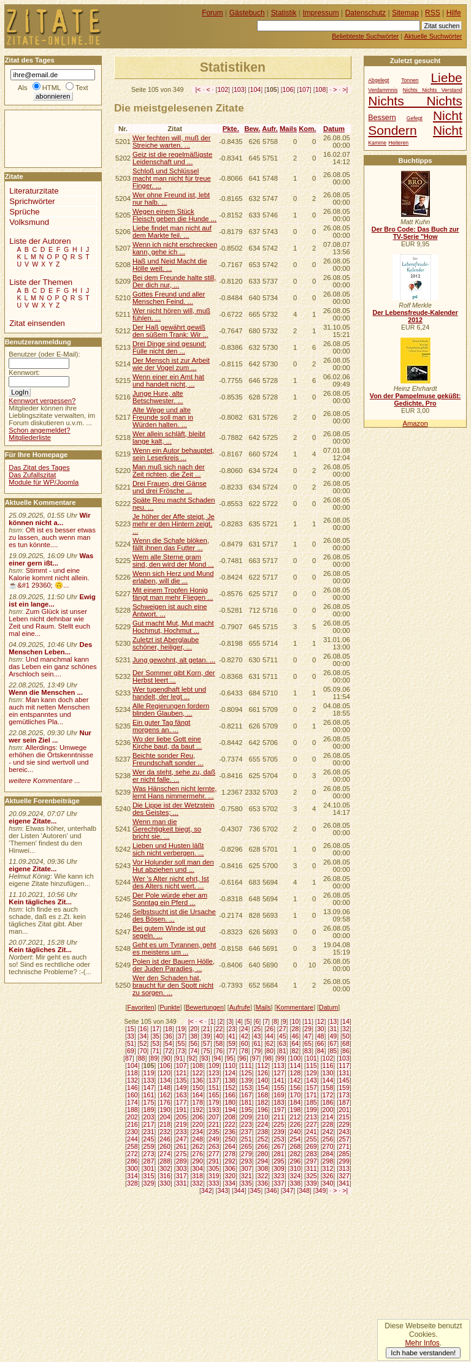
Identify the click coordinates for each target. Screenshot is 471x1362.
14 (346, 1021)
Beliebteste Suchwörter (365, 36)
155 (279, 1087)
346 (271, 1190)
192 (197, 1109)
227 (311, 1124)
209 (246, 1117)
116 (328, 1065)
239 (279, 1131)
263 (214, 1146)
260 (164, 1146)
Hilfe (453, 13)
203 (149, 1117)
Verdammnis (382, 90)
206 (197, 1117)
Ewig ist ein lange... (52, 600)
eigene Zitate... (32, 821)
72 (168, 1050)
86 (346, 1050)
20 (193, 1028)
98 (268, 1058)
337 (279, 1183)
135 (181, 1080)
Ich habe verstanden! (423, 1352)
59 (232, 1043)
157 (311, 1087)
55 (181, 1043)
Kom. (307, 128)
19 (181, 1028)
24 (244, 1028)
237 (246, 1131)
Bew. (252, 128)
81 (282, 1050)
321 (246, 1175)
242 (328, 1131)
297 (311, 1161)
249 (214, 1139)
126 (262, 1072)
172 (328, 1095)
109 (214, 1065)
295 (279, 1161)
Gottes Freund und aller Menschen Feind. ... (168, 297)
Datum (334, 128)
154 (262, 1087)
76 (219, 1050)
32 (346, 1028)
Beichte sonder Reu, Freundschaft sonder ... (168, 759)
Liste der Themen (40, 282)
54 (168, 1043)
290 (197, 1161)
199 (311, 1109)
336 (262, 1183)
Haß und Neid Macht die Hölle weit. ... (169, 264)
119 (149, 1072)
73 (181, 1050)
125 (246, 1072)
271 (344, 1146)
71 (155, 1050)
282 (295, 1153)
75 (206, 1050)
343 (222, 1190)
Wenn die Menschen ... (46, 692)
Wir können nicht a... (49, 519)
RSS (432, 13)
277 (214, 1153)
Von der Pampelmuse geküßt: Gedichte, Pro (415, 399)
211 (279, 1117)
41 (232, 1036)
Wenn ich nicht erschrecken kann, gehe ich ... (174, 248)
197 (279, 1109)
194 (230, 1109)
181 (246, 1102)
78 (244, 1050)
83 (308, 1050)
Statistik (284, 13)
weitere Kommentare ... (44, 780)
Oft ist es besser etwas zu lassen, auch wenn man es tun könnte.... (52, 537)
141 (279, 1080)
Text (81, 87)
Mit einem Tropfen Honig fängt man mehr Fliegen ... (172, 593)
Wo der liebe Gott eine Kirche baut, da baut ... (167, 742)
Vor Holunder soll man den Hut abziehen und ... (173, 865)
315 (149, 1175)
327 (344, 1175)
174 (132, 1102)
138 (230, 1080)
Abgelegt (378, 80)
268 (295, 1146)
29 (308, 1028)
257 (344, 1139)
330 (164, 1183)
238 (262, 1131)
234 (197, 1131)
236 (230, 1131)
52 (143, 1043)
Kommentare (294, 1007)
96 (243, 1058)
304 (197, 1168)
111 (246, 1065)
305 (214, 1168)
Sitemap (405, 13)
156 (295, 1087)
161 (149, 1095)
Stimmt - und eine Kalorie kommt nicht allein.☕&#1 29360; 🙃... (49, 578)
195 (246, 1109)
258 (132, 1146)
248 (197, 1139)
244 (132, 1139)
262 (197, 1146)
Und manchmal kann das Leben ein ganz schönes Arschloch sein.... (52, 667)
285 (344, 1153)
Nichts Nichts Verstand (432, 90)
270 (328, 1146)
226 (295, 1124)
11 (308, 1021)
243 (344, 1131)
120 (164, 1072)
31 (333, 1028)
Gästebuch (247, 13)
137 (214, 1080)
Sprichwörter (32, 201)
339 (311, 1183)
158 (328, 1087)
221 (214, 1124)
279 (246, 1153)
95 (230, 1058)
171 (311, 1095)
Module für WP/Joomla (43, 482)
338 (295, 1183)
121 (181, 1072)
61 (257, 1043)
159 (344, 1087)
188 (132, 1109)
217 (149, 1124)
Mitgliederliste (30, 437)
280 (262, 1153)
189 (149, 1109)
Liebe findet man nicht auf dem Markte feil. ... (172, 231)
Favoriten (140, 1007)
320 (230, 1175)
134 (164, 1080)
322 (262, 1175)
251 (246, 1139)
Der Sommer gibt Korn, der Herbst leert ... (173, 676)
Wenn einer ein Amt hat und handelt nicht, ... (168, 380)
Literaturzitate (33, 190)
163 (181, 1095)
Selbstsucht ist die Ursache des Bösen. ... (174, 915)
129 (311, 1072)
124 (230, 1072)
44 (270, 1036)
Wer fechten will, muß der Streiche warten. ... (171, 141)
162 (164, 1095)
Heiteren (399, 143)
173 (344, 1095)
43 (257, 1036)
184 (295, 1102)
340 (328, 1183)
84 (320, 1050)
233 (181, 1131)
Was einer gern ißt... (51, 559)
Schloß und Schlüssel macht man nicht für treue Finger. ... (171, 178)
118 (132, 1072)
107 (304, 89)
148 (164, 1087)
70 (143, 1050)
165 (214, 1095)
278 (230, 1153)
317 (181, 1175)
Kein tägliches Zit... (40, 902)
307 (246, 1168)
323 (279, 1175)
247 (181, 1139)
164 (197, 1095)
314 (132, 1175)
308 (262, 1168)
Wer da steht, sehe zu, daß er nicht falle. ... (173, 775)
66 (320, 1043)
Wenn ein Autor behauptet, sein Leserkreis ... (173, 454)
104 (255, 89)
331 (181, 1183)
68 (346, 1043)
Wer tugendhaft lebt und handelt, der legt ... (169, 693)
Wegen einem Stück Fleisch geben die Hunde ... (174, 215)
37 (181, 1036)
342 (206, 1190)
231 (149, 1131)
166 (230, 1095)
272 (132, 1153)
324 (295, 1175)
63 (282, 1043)
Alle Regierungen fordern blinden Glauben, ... (170, 709)
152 (230, 1087)
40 (219, 1036)
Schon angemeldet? (39, 430)
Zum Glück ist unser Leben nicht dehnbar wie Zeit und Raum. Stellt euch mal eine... (49, 622)
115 (311, 1065)
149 (181, 1087)
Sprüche (24, 211)
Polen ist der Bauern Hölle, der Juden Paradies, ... (173, 965)
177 (181, 1102)
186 (328, 1102)
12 (320, 1021)
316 (164, 1175)
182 (262, 1102)
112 (262, 1065)
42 (244, 1036)
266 (262, 1146)
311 (311, 1168)
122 (197, 1072)
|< (198, 89)
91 (179, 1058)
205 (181, 1117)
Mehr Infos (422, 1343)
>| (345, 89)
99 (281, 1058)
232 (164, 1131)
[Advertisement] (41, 137)
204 (164, 1117)
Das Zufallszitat (32, 475)
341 (344, 1183)
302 (164, 1168)
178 (197, 1102)
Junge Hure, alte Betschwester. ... (157, 397)
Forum (212, 13)
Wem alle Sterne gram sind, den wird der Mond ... (173, 560)
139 (246, 1080)
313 (344, 1168)
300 (132, 1168)
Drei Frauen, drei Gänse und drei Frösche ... (169, 487)
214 (328, 1117)
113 (279, 1065)
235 (214, 1131)
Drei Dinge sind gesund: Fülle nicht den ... (169, 347)
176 (164, 1102)
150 (197, 1087)
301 (149, 1168)
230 (132, 1131)
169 (279, 1095)
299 (344, 1161)
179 (214, 1102)
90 (166, 1058)
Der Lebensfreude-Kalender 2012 (415, 316)
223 (246, 1124)
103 (239, 89)
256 (328, 1139)
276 (197, 1153)
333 (214, 1183)
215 (344, 1117)
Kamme (377, 143)
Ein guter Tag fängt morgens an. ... (161, 726)
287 (149, 1161)
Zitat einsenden (37, 323)
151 (214, 1087)
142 (295, 1080)
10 (295, 1021)
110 (230, 1065)
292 (230, 1161)
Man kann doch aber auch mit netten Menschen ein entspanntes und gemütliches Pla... (49, 710)
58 (219, 1043)
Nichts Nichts (415, 101)
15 (130, 1028)
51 (130, 1043)
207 (214, 1117)
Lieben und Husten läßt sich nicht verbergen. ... (168, 849)
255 (311, 1139)
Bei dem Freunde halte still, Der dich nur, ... (174, 281)
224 (262, 1124)
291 (214, 1161)
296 (295, 1161)
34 (143, 1036)
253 (279, 1139)
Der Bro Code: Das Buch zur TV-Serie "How (415, 232)
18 (168, 1028)
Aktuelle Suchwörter (433, 36)
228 (328, 1124)
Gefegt (415, 118)
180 (230, 1102)
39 (206, 1036)
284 (328, 1153)
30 (320, 1028)
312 (328, 1168)
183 (279, 1102)
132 (132, 1080)
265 (246, 1146)
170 (295, 1095)
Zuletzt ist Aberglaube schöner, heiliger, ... (165, 643)
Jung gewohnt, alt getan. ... (173, 660)
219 (181, 1124)
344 (239, 1190)
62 (270, 1043)
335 (246, 1183)
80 (270, 1050)
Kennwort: (24, 372)
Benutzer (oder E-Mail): (44, 354)
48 (320, 1036)
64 (295, 1043)
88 (141, 1058)
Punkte (170, 1007)
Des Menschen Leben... (50, 648)
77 (232, 1050)
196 (262, 1109)
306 (230, 1168)
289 (181, 1161)
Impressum (321, 13)
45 (282, 1036)
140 (262, 1080)
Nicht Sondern (415, 122)
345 (255, 1190)
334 (230, 1183)
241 (311, 1131)
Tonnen (409, 80)
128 (295, 1072)
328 (132, 1183)
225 (279, 1124)
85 (333, 1050)
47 (308, 1036)
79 (257, 1050)
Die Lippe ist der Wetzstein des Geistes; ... (173, 808)
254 (295, 1139)
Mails (288, 128)
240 (295, 1131)
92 (192, 1058)
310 (295, 1168)
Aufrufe (239, 1007)
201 (344, 1109)
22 (219, 1028)
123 (214, 1072)
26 (270, 1028)
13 (333, 1021)
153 (246, 1087)
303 (181, 1168)
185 (311, 1102)
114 (295, 1065)
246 (164, 1139)
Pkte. (231, 128)
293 (246, 1161)
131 (344, 1072)
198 (295, 1109)
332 (197, 1183)
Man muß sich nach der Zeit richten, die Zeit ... (168, 470)
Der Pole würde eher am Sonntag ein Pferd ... (169, 898)
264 (230, 1146)
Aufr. (270, 128)
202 (132, 1117)
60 (244, 1043)
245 (149, 1139)
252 (262, 1139)
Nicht (447, 130)
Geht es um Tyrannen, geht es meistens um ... (174, 948)
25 (257, 1028)
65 (308, 1043)
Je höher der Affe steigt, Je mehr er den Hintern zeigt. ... (173, 524)
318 (197, 1175)
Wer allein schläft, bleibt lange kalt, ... (168, 437)
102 (222, 89)
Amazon (414, 423)
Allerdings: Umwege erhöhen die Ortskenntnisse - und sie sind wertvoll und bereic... (51, 758)
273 (149, 1153)
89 (154, 1058)
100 (295, 1058)
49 (333, 1036)
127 (279, 1072)
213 (311, 1117)
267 (279, 1146)
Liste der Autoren (40, 241)
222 (230, 1124)
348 (304, 1190)
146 (132, 1087)
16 (143, 1028)
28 (295, 1028)
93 (205, 1058)
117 (344, 1065)
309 (279, 1168)
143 (311, 1080)
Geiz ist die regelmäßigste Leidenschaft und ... (172, 158)
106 (288, 89)
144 (328, 1080)
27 (282, 1028)
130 (328, 1072)
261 (181, 1146)
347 (288, 1190)
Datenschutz (365, 13)
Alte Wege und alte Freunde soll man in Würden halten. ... (162, 417)
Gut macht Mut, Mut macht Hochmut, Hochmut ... (173, 626)
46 (295, 1036)
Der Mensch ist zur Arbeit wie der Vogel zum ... (171, 364)
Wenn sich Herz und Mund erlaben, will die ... (173, 577)
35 (155, 1036)
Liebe (446, 77)
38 (193, 1036)
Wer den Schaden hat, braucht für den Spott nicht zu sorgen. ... (172, 985)
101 (311, 1058)
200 (328, 1109)
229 (344, 1124)
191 (181, 1109)
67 (333, 1043)
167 (246, 1095)
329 (149, 1183)
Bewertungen (204, 1007)
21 (206, 1028)
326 (328, 1175)
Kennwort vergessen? (42, 400)
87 (128, 1058)
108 (320, 89)
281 (279, 1153)
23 (232, 1028)
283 (311, 1153)
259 (149, 1146)
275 (181, 1153)
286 (132, 1161)
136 (197, 1080)
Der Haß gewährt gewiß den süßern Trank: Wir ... (170, 330)
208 (230, 1117)
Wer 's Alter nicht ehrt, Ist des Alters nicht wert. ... (170, 882)
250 (230, 1139)
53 (155, 1043)
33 (130, 1036)
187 (344, 1102)
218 (164, 1124)
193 (214, 1109)
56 (193, 1043)
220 (197, 1124)
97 (255, 1058)
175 (149, 1102)
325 (311, 1175)
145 (344, 1080)
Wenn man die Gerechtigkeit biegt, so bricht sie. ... (166, 829)
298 (328, 1161)
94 (217, 1058)
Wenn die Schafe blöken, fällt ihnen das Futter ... (170, 544)
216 (132, 1124)
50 (346, 1036)
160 (132, 1095)
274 (164, 1153)
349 (320, 1190)
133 (149, 1080)
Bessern (382, 117)
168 (262, 1095)
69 (130, 1050)
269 (311, 1146)
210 (262, 1117)
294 (262, 1161)
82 (295, 1050)
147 (149, 1087)
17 (155, 1028)
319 (214, 1175)
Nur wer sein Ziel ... (50, 736)
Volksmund (29, 222)
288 (164, 1161)
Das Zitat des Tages (39, 467)
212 (295, 1117)
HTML (51, 87)
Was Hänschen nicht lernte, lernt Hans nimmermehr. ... (174, 792)
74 (193, 1050)
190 (164, 1109)
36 (168, 1036)
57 (206, 1043)
